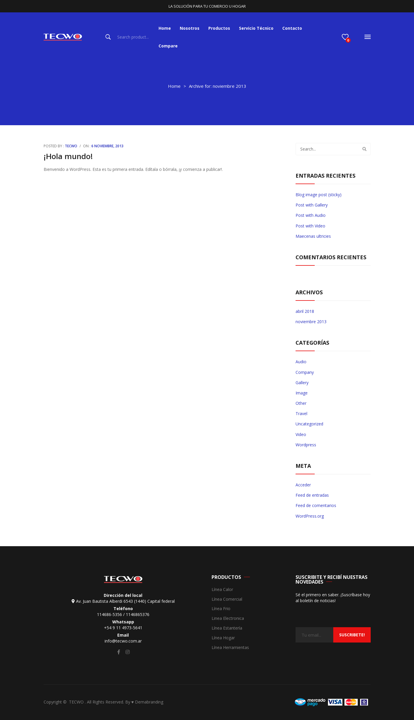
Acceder (303, 485)
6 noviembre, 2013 (107, 145)
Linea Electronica (228, 618)
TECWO (77, 702)
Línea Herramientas (230, 647)
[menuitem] (165, 28)
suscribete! (352, 635)
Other (301, 403)
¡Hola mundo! (68, 156)
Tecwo (71, 145)
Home (174, 86)
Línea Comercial (227, 599)
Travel (301, 413)
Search (108, 37)
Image (302, 393)
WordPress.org (310, 516)
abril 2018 (305, 311)
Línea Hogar (223, 637)
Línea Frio (221, 608)
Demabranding (149, 702)
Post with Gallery (312, 205)
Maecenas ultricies (313, 236)
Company (305, 372)
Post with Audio (311, 215)
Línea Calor (222, 589)
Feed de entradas (312, 495)
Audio (301, 361)
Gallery (302, 382)
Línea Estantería (227, 628)
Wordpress (306, 444)
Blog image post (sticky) (319, 194)
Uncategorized (309, 424)
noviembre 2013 (311, 321)
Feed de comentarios (316, 505)
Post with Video (310, 226)
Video (301, 434)
